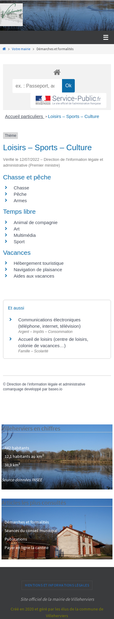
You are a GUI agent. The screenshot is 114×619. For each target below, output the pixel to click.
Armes (20, 200)
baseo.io (55, 389)
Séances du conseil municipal (31, 530)
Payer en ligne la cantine (27, 547)
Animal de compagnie (35, 222)
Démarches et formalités (27, 522)
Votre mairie (21, 49)
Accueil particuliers (24, 116)
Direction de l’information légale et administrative (46, 384)
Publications (16, 539)
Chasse (21, 187)
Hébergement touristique (39, 263)
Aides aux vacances (34, 275)
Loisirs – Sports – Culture (73, 116)
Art (16, 228)
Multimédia (25, 235)
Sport (19, 241)
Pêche (20, 194)
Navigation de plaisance (38, 269)
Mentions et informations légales (57, 585)
